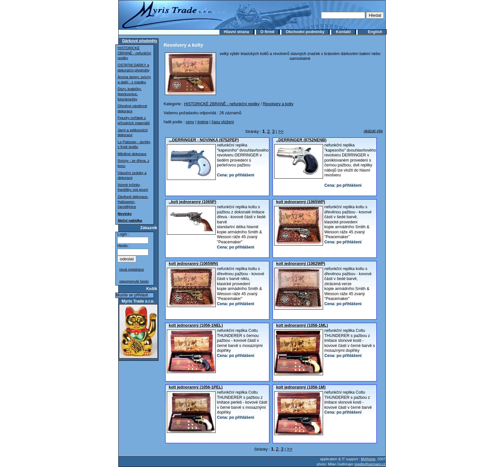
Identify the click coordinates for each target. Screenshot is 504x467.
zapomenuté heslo (134, 281)
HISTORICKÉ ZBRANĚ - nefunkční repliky (134, 53)
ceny (190, 122)
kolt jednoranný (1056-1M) (301, 387)
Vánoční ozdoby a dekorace (132, 175)
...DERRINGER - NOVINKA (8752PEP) (204, 140)
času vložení (223, 122)
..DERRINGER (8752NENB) (301, 140)
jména (202, 122)
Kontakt (343, 32)
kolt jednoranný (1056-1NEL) (196, 325)
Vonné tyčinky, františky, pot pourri (133, 187)
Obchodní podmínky (305, 32)
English (375, 32)
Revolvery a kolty (278, 104)
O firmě (267, 32)
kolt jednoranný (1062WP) (300, 263)
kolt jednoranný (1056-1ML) (302, 325)
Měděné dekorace (132, 154)
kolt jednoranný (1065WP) (300, 202)
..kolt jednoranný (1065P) (192, 202)
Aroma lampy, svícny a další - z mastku (134, 79)
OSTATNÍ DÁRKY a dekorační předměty (133, 67)
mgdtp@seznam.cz (370, 464)
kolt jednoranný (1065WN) (193, 263)
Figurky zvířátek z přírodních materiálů (134, 120)
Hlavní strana (236, 32)
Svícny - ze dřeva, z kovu (133, 163)
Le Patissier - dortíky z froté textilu (134, 144)
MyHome (368, 459)
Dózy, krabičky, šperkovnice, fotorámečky (129, 94)
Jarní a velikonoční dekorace (133, 132)
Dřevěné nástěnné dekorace (132, 108)
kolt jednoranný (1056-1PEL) (196, 387)
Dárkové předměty (139, 41)
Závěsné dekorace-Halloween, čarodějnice (133, 202)
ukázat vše (373, 131)
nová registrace (131, 269)
